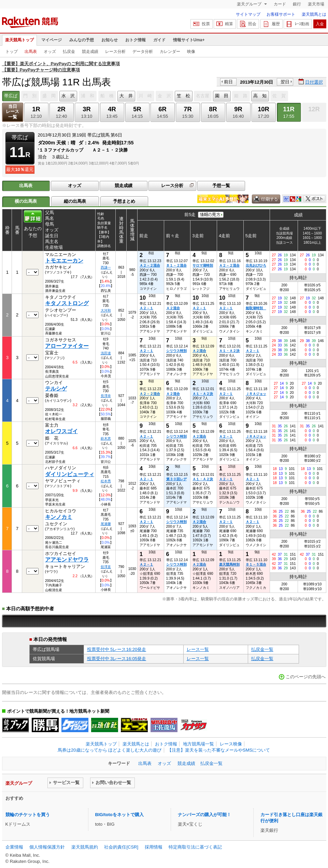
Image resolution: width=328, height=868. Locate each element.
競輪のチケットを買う (27, 814)
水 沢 (68, 95)
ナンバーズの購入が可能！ (204, 814)
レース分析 (115, 51)
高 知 (260, 95)
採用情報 (153, 847)
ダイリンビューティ (69, 474)
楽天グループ (249, 4)
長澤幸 (106, 396)
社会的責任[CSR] (121, 847)
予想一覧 (221, 185)
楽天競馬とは (314, 14)
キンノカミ (58, 517)
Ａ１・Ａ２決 (229, 351)
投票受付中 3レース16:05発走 (116, 658)
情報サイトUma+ (189, 40)
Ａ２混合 (173, 308)
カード (280, 4)
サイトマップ (248, 14)
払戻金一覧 (262, 649)
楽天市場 (316, 4)
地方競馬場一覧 (198, 743)
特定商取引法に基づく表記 (195, 847)
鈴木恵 (106, 438)
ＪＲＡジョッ (256, 394)
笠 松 (183, 95)
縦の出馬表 (75, 201)
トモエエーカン (64, 261)
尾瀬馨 (106, 524)
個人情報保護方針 (47, 847)
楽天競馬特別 (229, 564)
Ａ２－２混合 (150, 265)
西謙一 (106, 267)
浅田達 (106, 353)
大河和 (106, 310)
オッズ (50, 51)
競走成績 (90, 51)
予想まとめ (124, 201)
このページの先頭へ (306, 676)
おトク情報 (135, 40)
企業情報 (14, 847)
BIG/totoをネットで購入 (119, 814)
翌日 (285, 81)
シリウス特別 (176, 351)
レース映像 (231, 743)
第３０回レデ (176, 479)
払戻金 (69, 51)
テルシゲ (56, 389)
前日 (228, 81)
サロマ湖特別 (202, 265)
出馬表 (31, 51)
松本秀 (106, 481)
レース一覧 (198, 649)
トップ (11, 51)
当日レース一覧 (12, 112)
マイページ (51, 40)
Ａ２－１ (146, 308)
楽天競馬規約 (84, 847)
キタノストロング (67, 303)
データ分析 (142, 51)
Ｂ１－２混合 (176, 265)
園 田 (221, 95)
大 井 (126, 95)
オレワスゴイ (61, 431)
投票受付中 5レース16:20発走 (116, 649)
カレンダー (170, 51)
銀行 (297, 4)
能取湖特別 (256, 308)
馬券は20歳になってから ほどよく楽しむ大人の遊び (109, 750)
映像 (191, 51)
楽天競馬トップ (19, 40)
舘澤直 (106, 567)
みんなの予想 (81, 40)
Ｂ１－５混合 (256, 564)
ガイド (159, 40)
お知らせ (109, 40)
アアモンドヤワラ (67, 560)
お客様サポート (281, 14)
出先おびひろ (256, 265)
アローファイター (67, 346)
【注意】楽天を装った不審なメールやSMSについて (218, 750)
